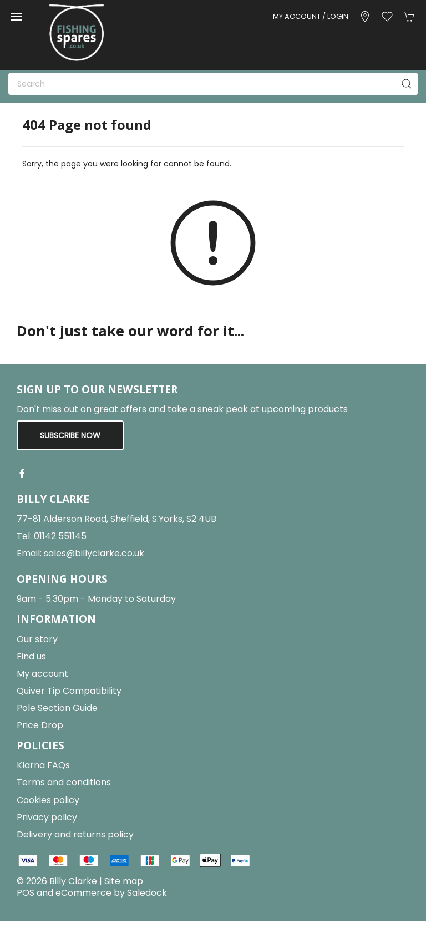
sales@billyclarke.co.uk (94, 553)
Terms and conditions (64, 782)
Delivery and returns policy (75, 834)
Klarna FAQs (43, 765)
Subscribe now (70, 435)
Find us (31, 656)
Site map (123, 881)
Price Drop (40, 725)
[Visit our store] (365, 16)
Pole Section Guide (57, 708)
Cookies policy (48, 800)
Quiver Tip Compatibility (69, 690)
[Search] (213, 84)
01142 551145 (60, 536)
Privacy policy (47, 817)
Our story (37, 639)
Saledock (147, 892)
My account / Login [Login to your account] (310, 16)
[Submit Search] (406, 84)
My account (42, 673)
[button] (16, 16)
